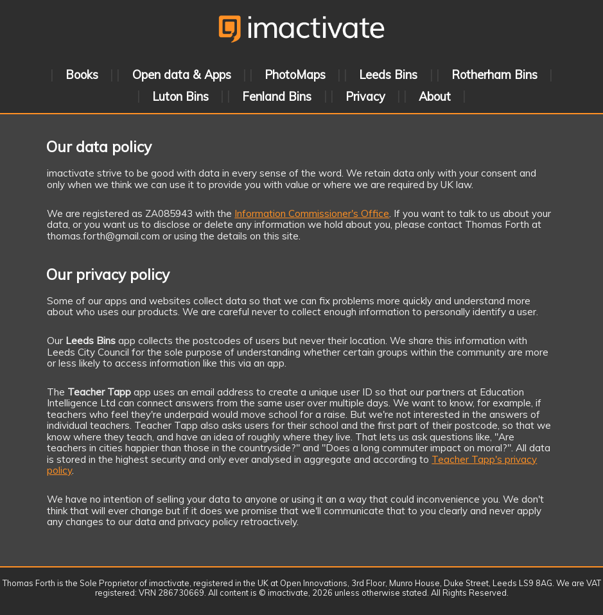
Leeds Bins (388, 74)
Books (82, 74)
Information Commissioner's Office (311, 213)
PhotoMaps (295, 74)
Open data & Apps (181, 74)
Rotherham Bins (494, 74)
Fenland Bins (276, 96)
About (435, 96)
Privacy (365, 96)
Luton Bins (180, 96)
